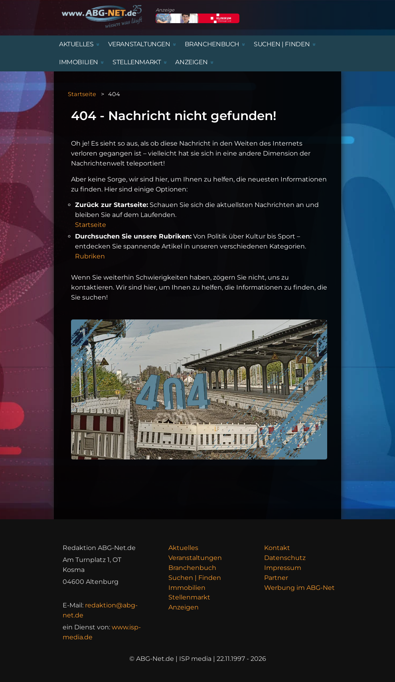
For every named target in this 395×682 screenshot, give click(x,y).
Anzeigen (183, 607)
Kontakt (277, 548)
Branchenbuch (192, 568)
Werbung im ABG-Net (299, 587)
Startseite (82, 94)
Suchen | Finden (194, 577)
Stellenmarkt (189, 597)
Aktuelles (183, 548)
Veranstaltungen (195, 558)
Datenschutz (285, 558)
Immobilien (186, 587)
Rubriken (90, 256)
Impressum (282, 568)
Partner (276, 577)
